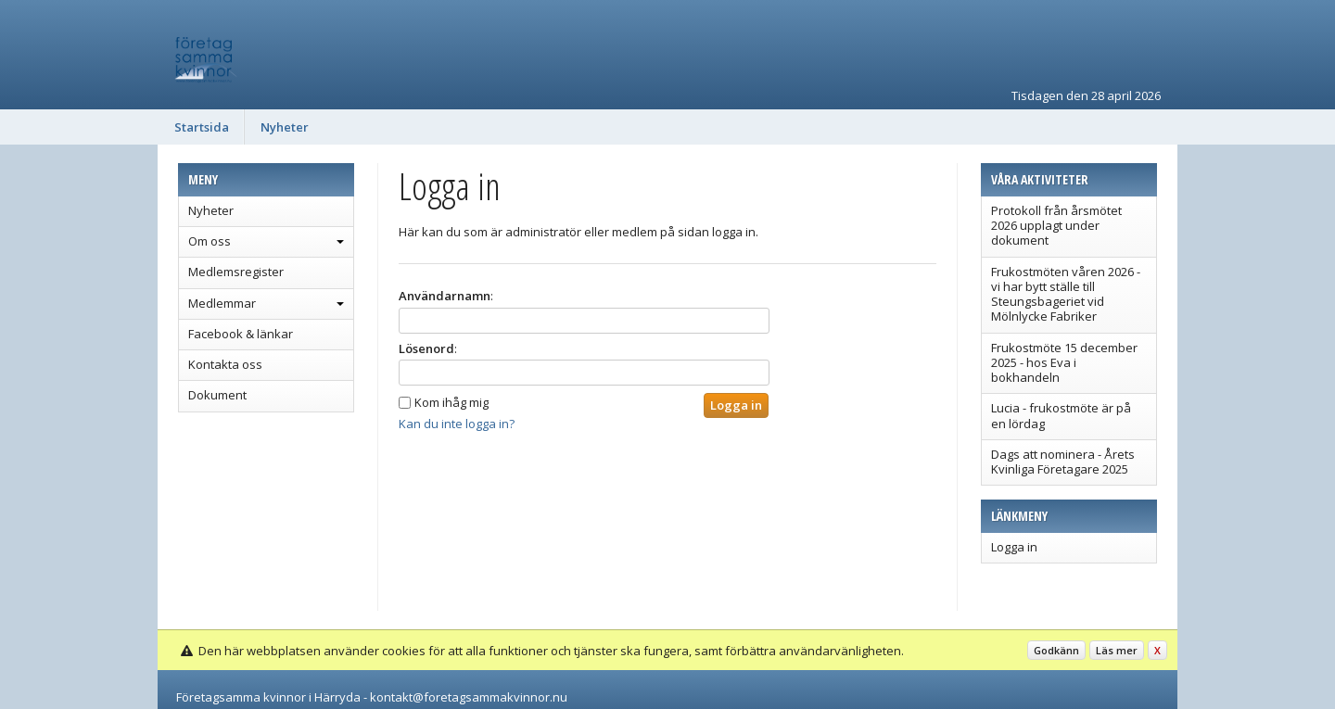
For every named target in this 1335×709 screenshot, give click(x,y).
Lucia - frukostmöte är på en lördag (1061, 415)
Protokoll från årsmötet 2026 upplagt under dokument (1056, 225)
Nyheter (285, 127)
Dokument (217, 394)
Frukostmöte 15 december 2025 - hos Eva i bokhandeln (1064, 362)
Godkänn (1056, 650)
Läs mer (1117, 650)
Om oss (209, 241)
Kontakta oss (225, 364)
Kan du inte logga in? (457, 423)
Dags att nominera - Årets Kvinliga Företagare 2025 (1063, 461)
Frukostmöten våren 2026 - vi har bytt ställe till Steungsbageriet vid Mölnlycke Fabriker (1065, 294)
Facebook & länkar (240, 333)
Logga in (1014, 546)
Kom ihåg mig (451, 402)
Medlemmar (222, 303)
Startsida (201, 127)
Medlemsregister (236, 271)
